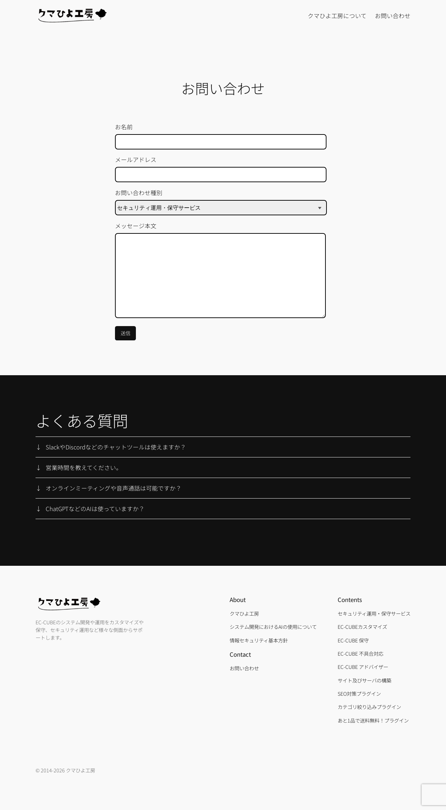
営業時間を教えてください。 (84, 467)
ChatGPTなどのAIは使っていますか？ (95, 508)
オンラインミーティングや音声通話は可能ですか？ (114, 488)
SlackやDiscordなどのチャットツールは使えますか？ (116, 447)
